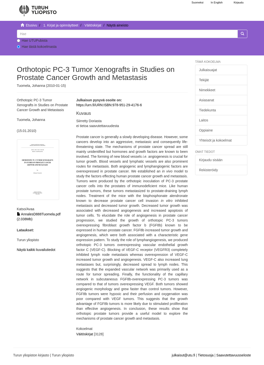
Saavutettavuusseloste (233, 355)
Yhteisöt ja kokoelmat (215, 140)
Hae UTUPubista (32, 40)
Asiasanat (206, 100)
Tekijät (204, 80)
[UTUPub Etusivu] (37, 8)
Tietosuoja (206, 355)
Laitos (203, 120)
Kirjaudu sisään (211, 160)
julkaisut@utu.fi (183, 355)
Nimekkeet (207, 90)
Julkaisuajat (208, 70)
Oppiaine (206, 130)
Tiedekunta (207, 110)
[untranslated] (127, 34)
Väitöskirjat (93, 25)
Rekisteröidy (208, 170)
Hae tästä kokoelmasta (37, 47)
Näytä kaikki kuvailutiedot (36, 250)
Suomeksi (197, 2)
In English (217, 2)
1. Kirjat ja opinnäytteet (60, 25)
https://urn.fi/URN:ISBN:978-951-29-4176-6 (109, 105)
